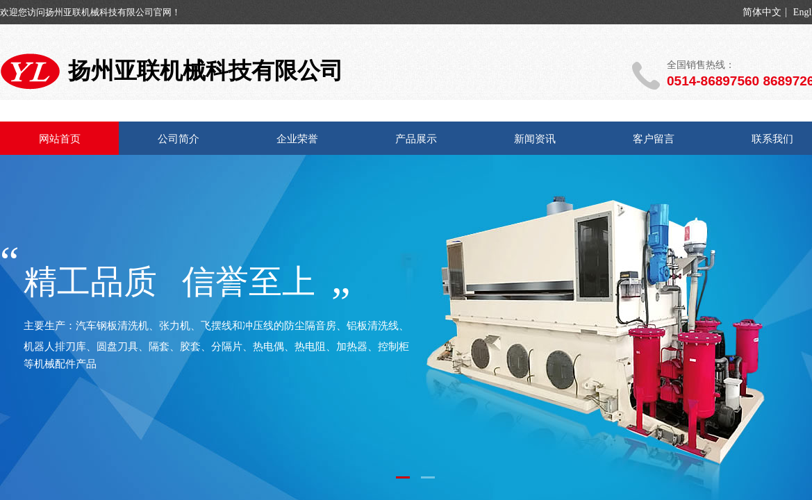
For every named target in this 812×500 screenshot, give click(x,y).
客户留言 (653, 138)
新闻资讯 (535, 138)
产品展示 (416, 138)
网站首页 (60, 138)
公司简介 (178, 138)
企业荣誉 (297, 138)
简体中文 (762, 12)
